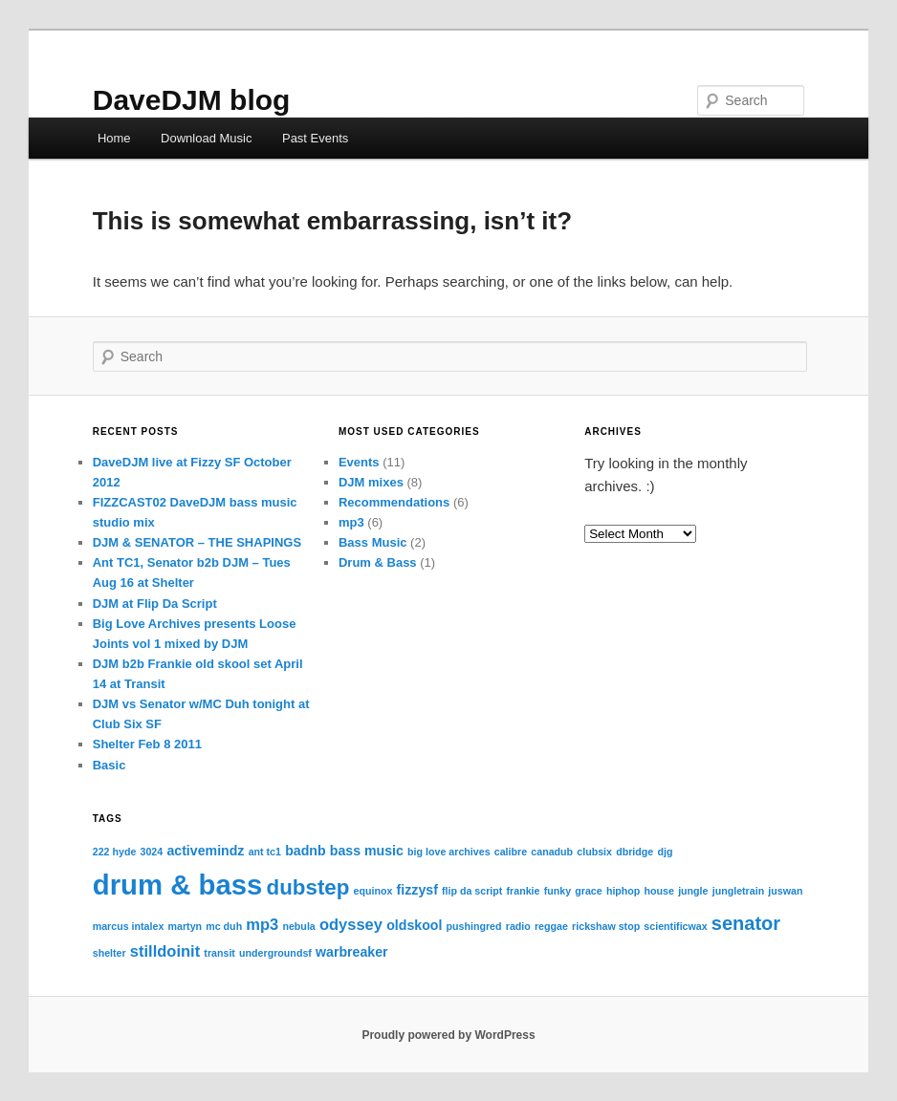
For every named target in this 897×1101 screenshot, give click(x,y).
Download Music (206, 138)
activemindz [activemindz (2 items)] (205, 850)
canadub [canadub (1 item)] (552, 851)
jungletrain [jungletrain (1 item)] (738, 890)
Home (114, 138)
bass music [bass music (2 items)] (367, 850)
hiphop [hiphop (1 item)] (623, 890)
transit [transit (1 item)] (219, 953)
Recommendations (394, 502)
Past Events (315, 138)
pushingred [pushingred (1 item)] (474, 926)
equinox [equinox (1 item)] (373, 890)
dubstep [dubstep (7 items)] (308, 887)
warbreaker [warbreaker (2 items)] (352, 952)
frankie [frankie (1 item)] (523, 890)
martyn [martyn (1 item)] (185, 926)
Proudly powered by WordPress (448, 1035)
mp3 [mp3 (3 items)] (262, 924)
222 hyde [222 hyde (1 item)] (115, 851)
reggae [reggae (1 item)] (551, 926)
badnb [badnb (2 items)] (305, 850)
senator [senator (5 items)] (745, 923)
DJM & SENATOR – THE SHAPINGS (197, 542)
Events (359, 462)
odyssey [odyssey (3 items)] (351, 924)
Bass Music (373, 542)
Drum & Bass (378, 562)
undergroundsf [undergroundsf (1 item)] (275, 953)
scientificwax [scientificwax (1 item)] (675, 926)
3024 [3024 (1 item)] (152, 851)
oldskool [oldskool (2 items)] (414, 925)
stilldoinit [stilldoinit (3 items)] (165, 951)
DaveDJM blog (192, 100)
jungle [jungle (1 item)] (693, 890)
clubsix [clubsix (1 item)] (594, 851)
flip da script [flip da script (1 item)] (472, 890)
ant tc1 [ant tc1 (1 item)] (265, 851)
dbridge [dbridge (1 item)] (634, 851)
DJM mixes (371, 482)
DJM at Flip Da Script (155, 603)
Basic (109, 765)
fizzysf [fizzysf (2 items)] (417, 889)
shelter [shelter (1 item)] (109, 953)
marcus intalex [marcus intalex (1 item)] (128, 926)
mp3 (351, 522)
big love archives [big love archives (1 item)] (448, 851)
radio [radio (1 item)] (518, 926)
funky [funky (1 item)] (557, 890)
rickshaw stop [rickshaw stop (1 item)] (606, 926)
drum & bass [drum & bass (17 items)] (178, 884)
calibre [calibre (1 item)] (510, 851)
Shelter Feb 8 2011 (147, 744)
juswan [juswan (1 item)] (785, 890)
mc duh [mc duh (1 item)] (224, 926)
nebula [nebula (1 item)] (298, 926)
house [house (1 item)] (659, 890)
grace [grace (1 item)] (588, 890)
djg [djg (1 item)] (664, 851)
